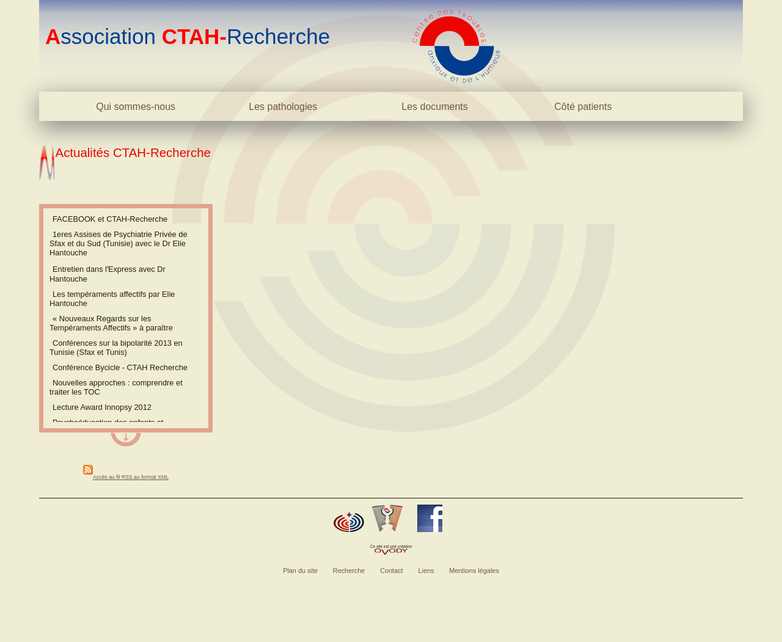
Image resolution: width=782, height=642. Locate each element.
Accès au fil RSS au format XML (131, 477)
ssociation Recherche (187, 36)
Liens (426, 570)
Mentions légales (474, 570)
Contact (391, 570)
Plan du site (300, 570)
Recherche (349, 570)
